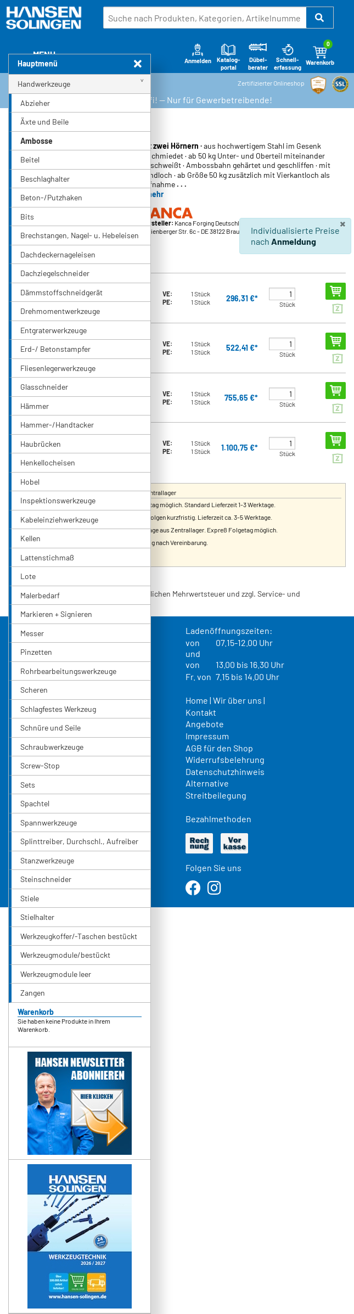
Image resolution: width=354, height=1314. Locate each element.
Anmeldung (293, 241)
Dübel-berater (258, 56)
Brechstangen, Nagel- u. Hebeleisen (79, 235)
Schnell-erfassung (287, 56)
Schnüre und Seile (50, 727)
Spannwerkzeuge (48, 822)
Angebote (205, 723)
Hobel (30, 481)
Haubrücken (40, 443)
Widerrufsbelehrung (225, 759)
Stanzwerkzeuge (47, 860)
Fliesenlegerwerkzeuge (57, 368)
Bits (27, 216)
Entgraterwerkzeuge (53, 330)
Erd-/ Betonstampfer (55, 348)
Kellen (30, 538)
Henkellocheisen (47, 462)
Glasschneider (44, 386)
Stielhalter (37, 917)
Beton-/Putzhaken (51, 197)
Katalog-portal (228, 56)
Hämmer (34, 406)
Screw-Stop (40, 765)
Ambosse (36, 140)
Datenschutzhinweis (225, 771)
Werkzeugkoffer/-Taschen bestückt (78, 936)
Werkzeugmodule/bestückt (65, 954)
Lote (28, 576)
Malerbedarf (40, 595)
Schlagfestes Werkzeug (58, 709)
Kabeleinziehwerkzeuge (59, 519)
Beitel (30, 159)
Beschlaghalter (45, 178)
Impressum (207, 736)
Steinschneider (45, 879)
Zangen (32, 992)
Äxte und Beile (44, 121)
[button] (320, 18)
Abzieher (35, 103)
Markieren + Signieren (56, 614)
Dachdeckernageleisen (57, 254)
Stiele (29, 898)
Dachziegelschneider (54, 273)
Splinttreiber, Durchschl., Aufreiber (79, 841)
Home (197, 700)
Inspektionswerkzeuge (57, 500)
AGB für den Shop (219, 748)
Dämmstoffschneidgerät (61, 292)
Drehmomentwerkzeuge (60, 311)
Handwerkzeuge (44, 83)
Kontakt (201, 712)
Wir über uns (237, 700)
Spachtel (34, 803)
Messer (32, 633)
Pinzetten (36, 651)
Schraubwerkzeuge (51, 746)
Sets (27, 784)
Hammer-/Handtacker (57, 424)
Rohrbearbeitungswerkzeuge (68, 671)
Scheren (34, 689)
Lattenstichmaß (47, 557)
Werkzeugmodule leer (55, 974)
